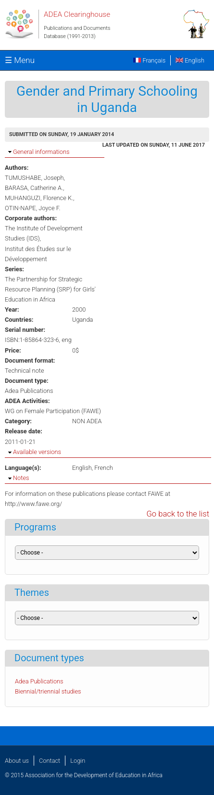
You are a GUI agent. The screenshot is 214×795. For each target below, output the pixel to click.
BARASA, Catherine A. (34, 187)
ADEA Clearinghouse (77, 14)
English (190, 60)
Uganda (82, 319)
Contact (49, 760)
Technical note (24, 370)
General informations (41, 151)
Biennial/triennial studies (48, 691)
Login (77, 760)
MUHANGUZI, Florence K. (39, 198)
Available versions (37, 451)
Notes (21, 477)
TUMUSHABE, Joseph (34, 177)
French (103, 467)
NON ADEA (87, 421)
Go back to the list (177, 513)
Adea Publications (29, 390)
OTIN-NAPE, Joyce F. (32, 208)
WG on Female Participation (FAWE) (53, 411)
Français (149, 60)
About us (17, 760)
